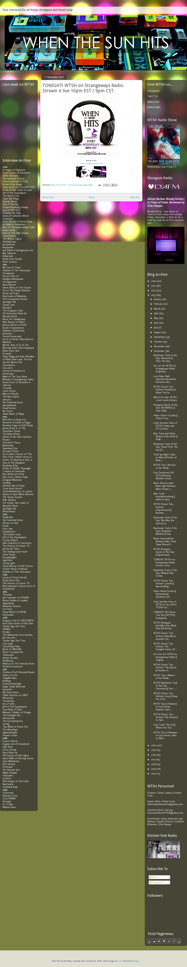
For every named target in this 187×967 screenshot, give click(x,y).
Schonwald (8, 614)
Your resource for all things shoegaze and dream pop (37, 10)
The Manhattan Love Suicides (18, 634)
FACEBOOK (153, 91)
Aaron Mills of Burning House (18, 758)
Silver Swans (9, 554)
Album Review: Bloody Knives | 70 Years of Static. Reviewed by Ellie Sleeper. (165, 202)
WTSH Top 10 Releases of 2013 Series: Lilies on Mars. (165, 735)
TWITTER (152, 96)
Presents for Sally (12, 212)
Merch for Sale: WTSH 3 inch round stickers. (165, 399)
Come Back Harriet (12, 488)
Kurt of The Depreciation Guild (19, 227)
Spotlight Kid (9, 301)
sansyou (7, 399)
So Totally (8, 804)
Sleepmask (8, 256)
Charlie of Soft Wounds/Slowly (19, 672)
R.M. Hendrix (9, 500)
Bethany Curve (10, 795)
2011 (153, 285)
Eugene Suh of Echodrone (16, 744)
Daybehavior (9, 531)
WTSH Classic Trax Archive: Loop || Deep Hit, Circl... (165, 696)
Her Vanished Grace (13, 402)
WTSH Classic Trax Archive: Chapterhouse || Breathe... (163, 508)
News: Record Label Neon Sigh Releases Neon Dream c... (164, 486)
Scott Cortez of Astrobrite (16, 172)
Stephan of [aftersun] (13, 330)
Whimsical (8, 698)
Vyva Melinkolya (11, 761)
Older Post (135, 197)
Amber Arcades (10, 657)
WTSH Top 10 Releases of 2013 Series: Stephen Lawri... (165, 706)
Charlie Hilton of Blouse (15, 568)
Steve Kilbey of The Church (17, 287)
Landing (6, 482)
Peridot (6, 632)
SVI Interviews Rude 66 (15, 313)
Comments (156, 882)
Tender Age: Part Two (14, 640)
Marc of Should (10, 393)
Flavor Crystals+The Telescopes (13, 653)
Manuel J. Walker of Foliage (17, 712)
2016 (154, 754)
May (156, 318)
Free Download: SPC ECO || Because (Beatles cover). (163, 475)
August (158, 332)
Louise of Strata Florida (15, 577)
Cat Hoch (7, 609)
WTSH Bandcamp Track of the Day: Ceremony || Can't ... (165, 685)
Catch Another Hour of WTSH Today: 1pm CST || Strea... (165, 425)
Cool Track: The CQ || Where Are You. (164, 726)
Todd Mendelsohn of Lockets (17, 491)
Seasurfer (7, 689)
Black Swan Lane (11, 350)
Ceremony (8, 218)
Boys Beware (9, 284)
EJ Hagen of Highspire (14, 169)
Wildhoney (8, 660)
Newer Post (48, 197)
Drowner (7, 353)
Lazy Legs (8, 643)
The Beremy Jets (11, 769)
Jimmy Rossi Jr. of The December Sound (14, 430)
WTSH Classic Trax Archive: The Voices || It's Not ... (165, 717)
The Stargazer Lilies (13, 310)
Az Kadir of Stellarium (14, 224)
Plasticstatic (9, 718)
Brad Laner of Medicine (15, 296)
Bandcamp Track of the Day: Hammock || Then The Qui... (165, 358)
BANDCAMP (153, 107)
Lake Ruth (8, 746)
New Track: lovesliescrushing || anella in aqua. (164, 496)
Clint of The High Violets (16, 233)
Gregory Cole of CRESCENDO (18, 620)
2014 (154, 745)
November (159, 346)
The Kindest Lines (12, 534)
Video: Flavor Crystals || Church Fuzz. (165, 417)
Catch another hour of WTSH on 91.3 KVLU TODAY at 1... (164, 604)
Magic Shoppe (10, 772)
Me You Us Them (12, 267)
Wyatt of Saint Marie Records (18, 494)
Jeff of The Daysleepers (15, 706)
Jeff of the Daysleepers (15, 192)
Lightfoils (7, 560)
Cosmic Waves (10, 741)
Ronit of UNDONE (12, 649)
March (157, 308)
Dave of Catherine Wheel (16, 215)
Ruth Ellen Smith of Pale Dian (18, 623)
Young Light (9, 563)
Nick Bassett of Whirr (14, 322)
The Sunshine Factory (14, 178)
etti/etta (7, 778)
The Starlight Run (12, 715)
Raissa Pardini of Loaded (15, 600)
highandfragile (10, 732)
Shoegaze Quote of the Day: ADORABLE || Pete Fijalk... (165, 407)
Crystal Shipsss (10, 540)
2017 (153, 759)
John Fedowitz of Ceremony (17, 543)
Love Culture (9, 235)
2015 (153, 750)
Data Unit (7, 367)
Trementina (8, 700)
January (158, 299)
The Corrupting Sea (13, 721)
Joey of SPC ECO (11, 210)
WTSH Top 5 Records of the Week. (164, 466)
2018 (153, 764)
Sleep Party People (12, 258)
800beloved (9, 244)
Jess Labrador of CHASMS (16, 597)
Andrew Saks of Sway (14, 485)
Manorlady (8, 445)
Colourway (8, 792)
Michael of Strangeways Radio (18, 379)
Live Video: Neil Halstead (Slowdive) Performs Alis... (164, 379)
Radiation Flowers (12, 606)
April (157, 313)
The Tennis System (12, 497)
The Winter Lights (12, 238)
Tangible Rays (10, 677)
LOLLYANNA (9, 798)
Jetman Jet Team (11, 548)
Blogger (136, 961)
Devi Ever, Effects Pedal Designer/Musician (15, 478)
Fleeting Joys (9, 241)
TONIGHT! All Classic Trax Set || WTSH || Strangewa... (164, 615)
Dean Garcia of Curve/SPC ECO (19, 187)
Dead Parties (9, 408)
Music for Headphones (14, 319)
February (159, 303)
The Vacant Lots (11, 195)
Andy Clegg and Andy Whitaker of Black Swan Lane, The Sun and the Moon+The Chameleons (19, 360)
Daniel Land (8, 304)
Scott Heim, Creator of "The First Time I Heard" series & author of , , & (17, 458)
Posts (153, 877)
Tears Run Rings (11, 198)
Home (92, 197)
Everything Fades (11, 646)
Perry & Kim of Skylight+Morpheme (13, 277)
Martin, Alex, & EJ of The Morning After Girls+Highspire (18, 346)
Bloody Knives (10, 201)
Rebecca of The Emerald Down (18, 663)
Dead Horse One (11, 580)
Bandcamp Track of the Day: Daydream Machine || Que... (165, 531)
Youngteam (8, 273)
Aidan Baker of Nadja (13, 413)
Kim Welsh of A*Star (13, 474)
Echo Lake (8, 528)
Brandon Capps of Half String (18, 425)
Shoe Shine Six (10, 752)
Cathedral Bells (10, 787)
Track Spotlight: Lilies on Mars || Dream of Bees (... (164, 457)
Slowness (7, 333)
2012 (153, 290)
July (156, 327)
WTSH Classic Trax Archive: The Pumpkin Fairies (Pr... (165, 646)
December (159, 351)
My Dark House (11, 692)
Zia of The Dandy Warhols (16, 290)
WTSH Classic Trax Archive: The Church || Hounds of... (164, 667)
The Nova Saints (11, 396)
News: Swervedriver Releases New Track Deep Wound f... (164, 541)
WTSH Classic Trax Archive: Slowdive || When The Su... (164, 389)
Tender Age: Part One (14, 626)
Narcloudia (8, 784)
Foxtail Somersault (12, 336)
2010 (154, 281)
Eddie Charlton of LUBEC (16, 695)
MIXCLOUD (153, 101)
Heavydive (8, 775)
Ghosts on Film (10, 522)
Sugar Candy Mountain (14, 686)
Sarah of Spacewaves (13, 327)
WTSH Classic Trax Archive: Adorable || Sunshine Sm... (164, 636)
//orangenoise (10, 281)
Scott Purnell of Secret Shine (17, 221)
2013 (153, 295)
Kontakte (7, 307)
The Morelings (10, 729)
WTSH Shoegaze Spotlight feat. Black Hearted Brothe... (164, 625)
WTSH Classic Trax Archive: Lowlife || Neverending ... (163, 583)
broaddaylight (9, 557)
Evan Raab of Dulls (12, 709)
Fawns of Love (10, 675)
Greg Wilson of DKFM (14, 611)
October (158, 341)
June (156, 322)
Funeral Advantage (12, 683)
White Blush (9, 511)
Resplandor (8, 247)
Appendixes (8, 603)
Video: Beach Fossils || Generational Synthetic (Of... (164, 594)
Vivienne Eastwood (12, 666)
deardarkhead (9, 405)
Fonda (6, 525)
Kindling (7, 680)
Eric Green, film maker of (16, 504)
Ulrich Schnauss (10, 175)
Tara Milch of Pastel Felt (15, 726)
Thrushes (7, 388)
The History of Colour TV (16, 545)
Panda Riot (8, 517)
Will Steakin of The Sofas (16, 781)
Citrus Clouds (9, 749)
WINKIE (7, 629)
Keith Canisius (10, 261)
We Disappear (18, 462)
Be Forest (8, 411)
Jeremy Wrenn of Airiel (15, 324)
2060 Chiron (9, 390)
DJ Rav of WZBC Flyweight (17, 468)
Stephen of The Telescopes (16, 270)
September (160, 337)
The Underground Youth (15, 551)
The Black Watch (11, 434)
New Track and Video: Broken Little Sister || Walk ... (165, 436)
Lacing (6, 723)
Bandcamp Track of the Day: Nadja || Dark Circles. (165, 573)
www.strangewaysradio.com (91, 163)
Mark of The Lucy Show (15, 376)
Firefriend (8, 766)
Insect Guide (9, 230)
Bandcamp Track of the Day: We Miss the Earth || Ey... (165, 520)
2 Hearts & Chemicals (14, 471)
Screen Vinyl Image (12, 184)
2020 (154, 773)
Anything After (10, 465)
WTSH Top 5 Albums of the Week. (164, 677)
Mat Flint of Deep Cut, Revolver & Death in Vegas (17, 421)
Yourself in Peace (11, 442)
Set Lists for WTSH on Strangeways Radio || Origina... (165, 657)
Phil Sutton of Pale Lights (16, 755)
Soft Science (9, 764)
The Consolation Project (15, 299)
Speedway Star (10, 448)
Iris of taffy (8, 703)
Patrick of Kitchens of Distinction (14, 372)
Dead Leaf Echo (11, 293)
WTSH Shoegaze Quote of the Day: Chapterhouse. (163, 552)
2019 (154, 768)
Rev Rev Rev (9, 637)
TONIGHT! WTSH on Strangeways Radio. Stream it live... (164, 562)
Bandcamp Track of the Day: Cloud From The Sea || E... (165, 446)
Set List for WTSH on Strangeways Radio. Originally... (164, 368)
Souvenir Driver (11, 451)
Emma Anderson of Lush (15, 181)
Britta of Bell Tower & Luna (17, 190)
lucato (119, 961)
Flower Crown (10, 735)
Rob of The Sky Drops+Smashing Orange (15, 206)
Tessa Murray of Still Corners (18, 566)
